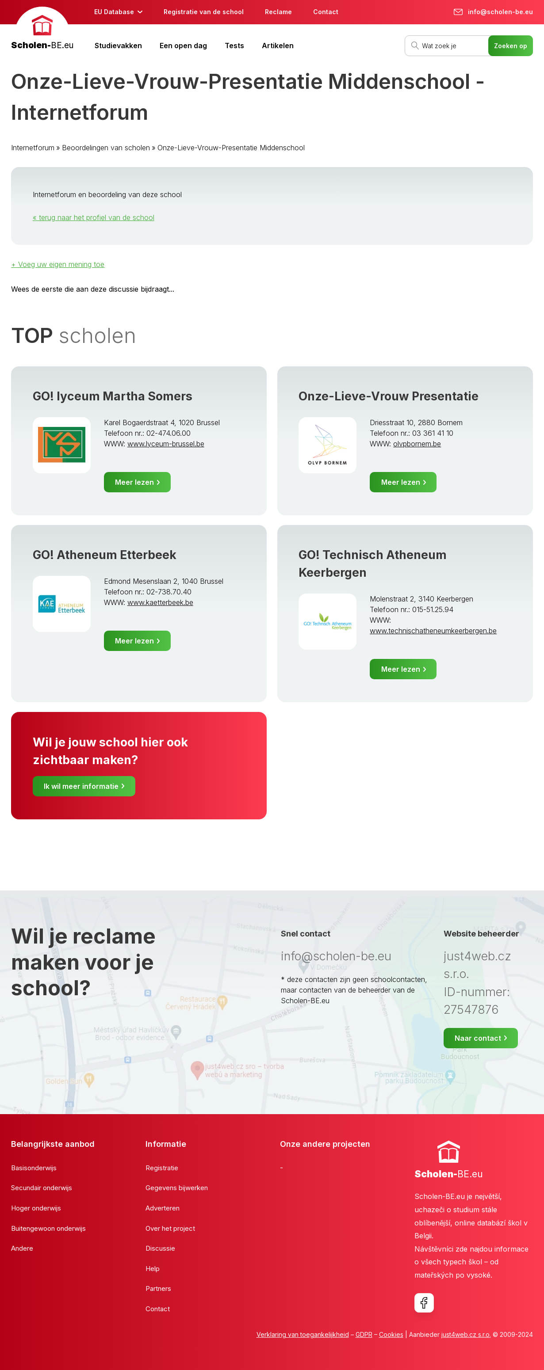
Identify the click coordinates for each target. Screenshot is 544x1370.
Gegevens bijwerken (177, 1188)
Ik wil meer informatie (81, 786)
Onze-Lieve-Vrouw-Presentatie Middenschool (231, 147)
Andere (22, 1248)
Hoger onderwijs (36, 1208)
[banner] (42, 29)
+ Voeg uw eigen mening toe (57, 264)
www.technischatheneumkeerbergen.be (433, 630)
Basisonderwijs (34, 1168)
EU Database (114, 11)
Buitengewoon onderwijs (48, 1228)
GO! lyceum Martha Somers (112, 396)
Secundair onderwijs (41, 1188)
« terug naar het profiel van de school (93, 217)
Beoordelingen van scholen (106, 147)
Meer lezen (134, 482)
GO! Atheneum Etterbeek (104, 555)
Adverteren (163, 1208)
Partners (158, 1288)
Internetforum (32, 147)
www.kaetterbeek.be (160, 602)
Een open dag (183, 45)
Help (153, 1268)
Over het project (170, 1228)
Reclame (278, 11)
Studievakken (118, 45)
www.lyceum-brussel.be (165, 443)
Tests (234, 45)
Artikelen (278, 45)
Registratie (162, 1168)
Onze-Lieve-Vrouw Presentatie (389, 396)
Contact (325, 11)
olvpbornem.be (417, 443)
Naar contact (478, 1038)
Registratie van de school (204, 11)
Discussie (160, 1248)
